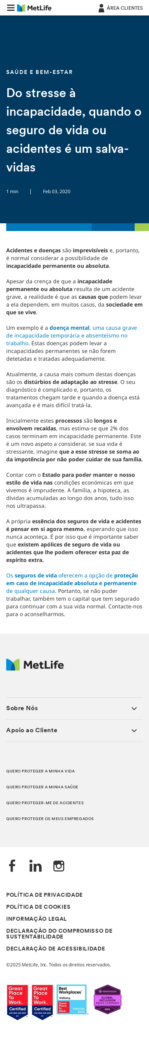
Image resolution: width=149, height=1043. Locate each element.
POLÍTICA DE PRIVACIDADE (44, 895)
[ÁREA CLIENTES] (120, 7)
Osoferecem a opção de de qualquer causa (72, 583)
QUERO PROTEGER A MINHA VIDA (40, 771)
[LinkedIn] (35, 867)
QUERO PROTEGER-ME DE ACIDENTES (45, 803)
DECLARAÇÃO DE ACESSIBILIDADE (55, 949)
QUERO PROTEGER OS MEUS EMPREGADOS (50, 819)
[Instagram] (59, 867)
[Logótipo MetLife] (35, 668)
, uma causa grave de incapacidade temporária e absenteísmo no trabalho (71, 335)
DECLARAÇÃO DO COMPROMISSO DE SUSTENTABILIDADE (59, 934)
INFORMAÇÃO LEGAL (36, 919)
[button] (10, 7)
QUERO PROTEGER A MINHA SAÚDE (42, 787)
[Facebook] (12, 867)
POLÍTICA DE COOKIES (38, 907)
